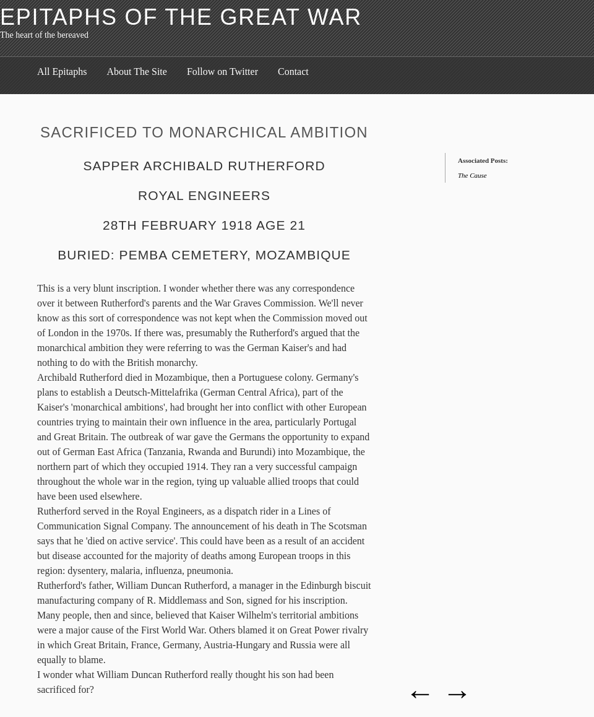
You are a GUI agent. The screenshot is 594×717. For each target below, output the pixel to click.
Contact (293, 71)
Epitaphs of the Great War (181, 17)
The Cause (472, 175)
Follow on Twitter (222, 71)
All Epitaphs (62, 71)
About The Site (136, 71)
